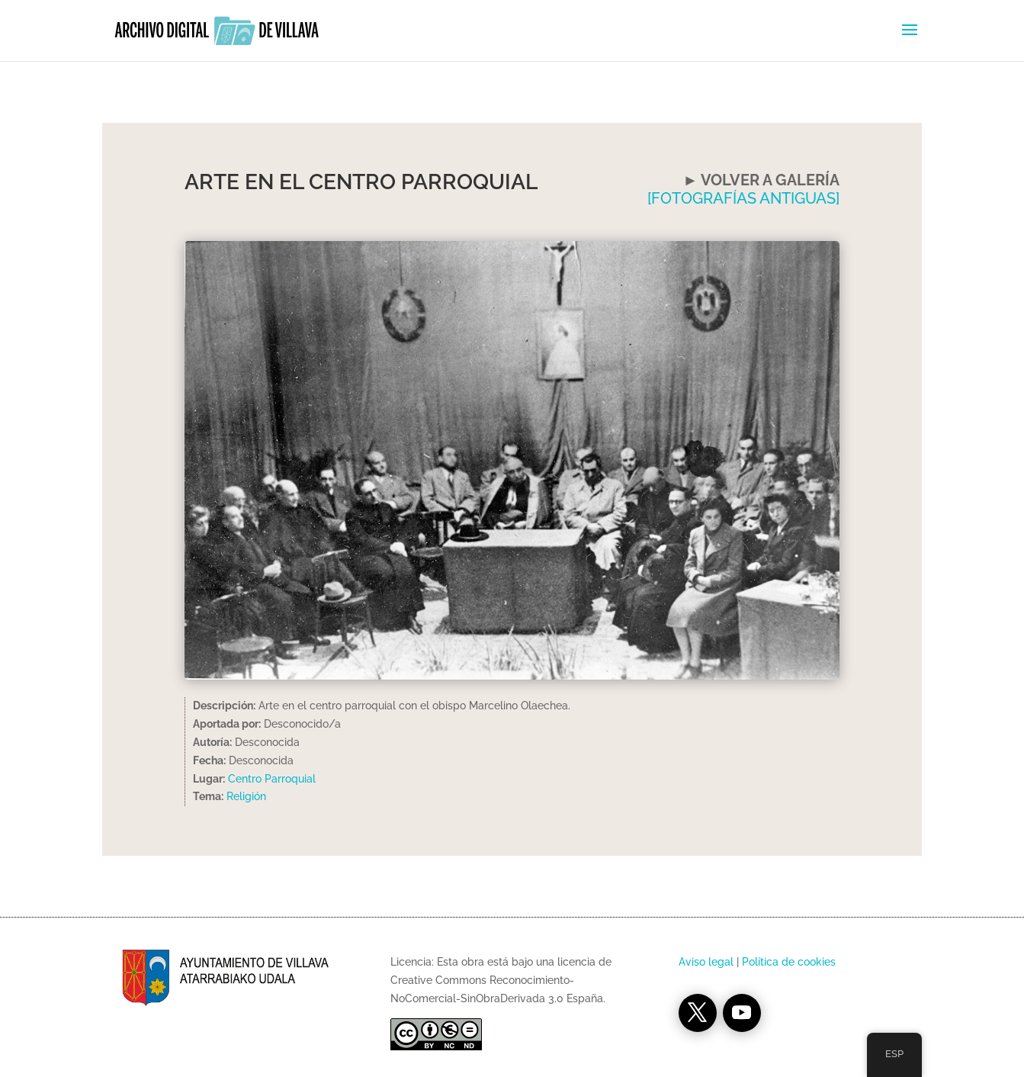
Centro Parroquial (272, 779)
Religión (246, 796)
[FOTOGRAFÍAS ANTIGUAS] (743, 198)
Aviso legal (706, 962)
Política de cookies (789, 962)
